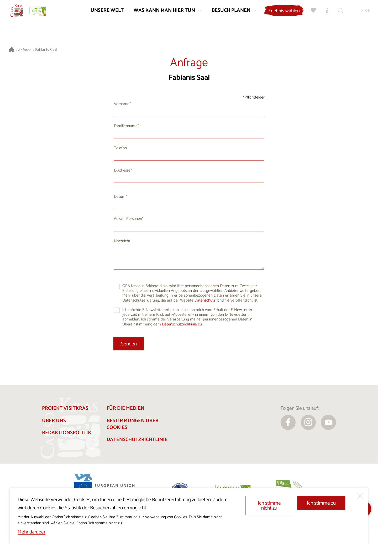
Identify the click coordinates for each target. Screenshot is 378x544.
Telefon (120, 148)
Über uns (54, 421)
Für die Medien (125, 408)
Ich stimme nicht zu (269, 505)
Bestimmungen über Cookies (133, 424)
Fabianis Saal (46, 50)
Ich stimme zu (321, 503)
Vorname (121, 104)
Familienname (126, 126)
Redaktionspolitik (66, 433)
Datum (119, 196)
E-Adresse (122, 170)
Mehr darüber (31, 532)
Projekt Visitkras (65, 408)
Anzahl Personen (128, 218)
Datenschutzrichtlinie (212, 300)
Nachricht (122, 241)
